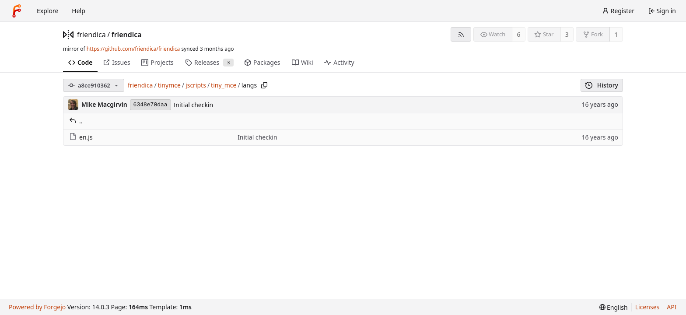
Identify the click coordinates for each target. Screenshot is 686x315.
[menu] (613, 307)
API (671, 307)
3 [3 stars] (567, 34)
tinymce (169, 85)
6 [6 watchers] (519, 34)
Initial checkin (194, 105)
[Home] (16, 11)
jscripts (196, 85)
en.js (81, 137)
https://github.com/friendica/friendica (133, 48)
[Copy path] (264, 85)
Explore (47, 11)
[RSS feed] (461, 34)
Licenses (647, 307)
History (601, 85)
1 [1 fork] (616, 34)
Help (78, 11)
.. (76, 121)
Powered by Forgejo (37, 307)
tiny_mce (223, 85)
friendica (91, 34)
